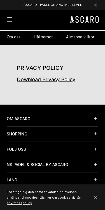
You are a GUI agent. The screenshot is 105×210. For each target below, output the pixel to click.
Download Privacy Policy (46, 79)
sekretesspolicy (19, 203)
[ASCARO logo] (84, 21)
